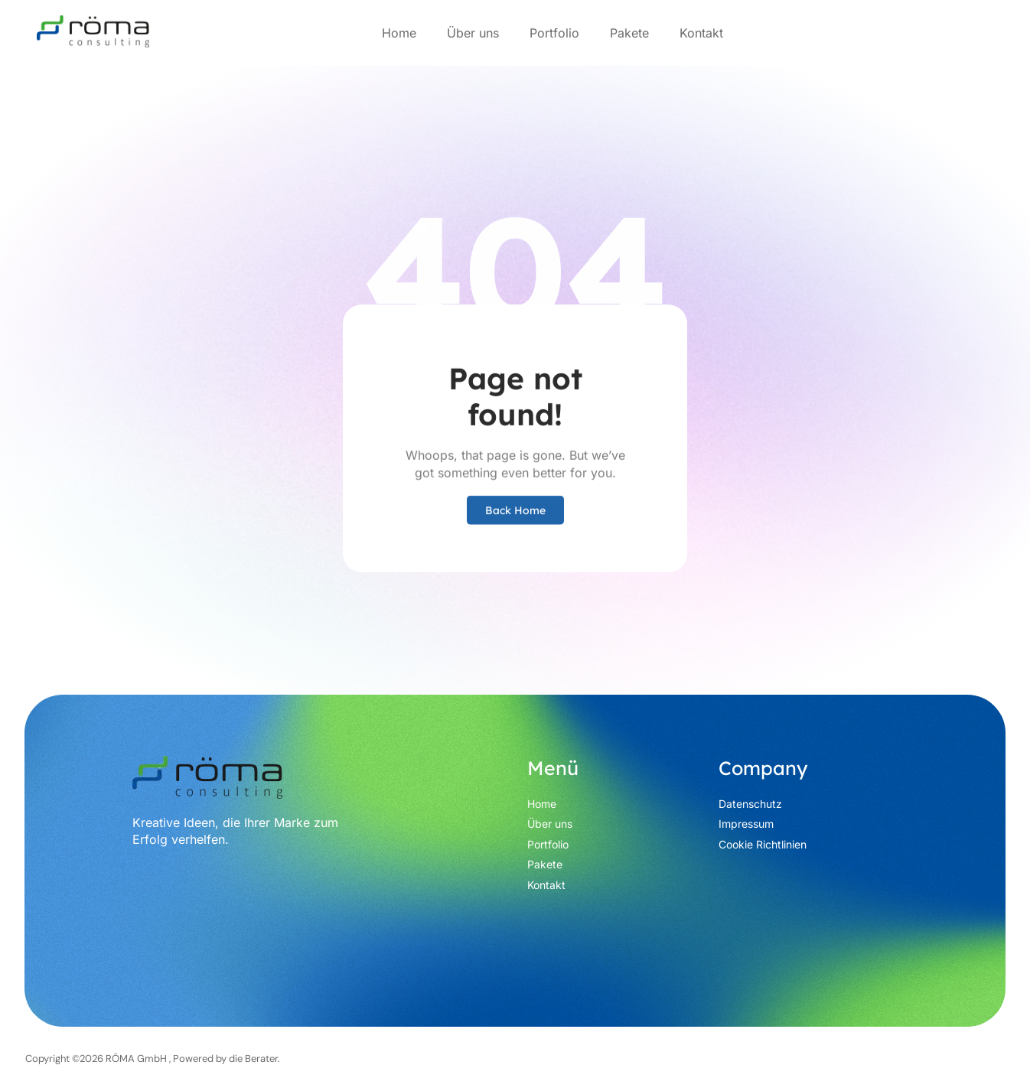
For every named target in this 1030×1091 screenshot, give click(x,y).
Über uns (473, 33)
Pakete (629, 33)
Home (399, 33)
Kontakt (701, 33)
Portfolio (554, 33)
